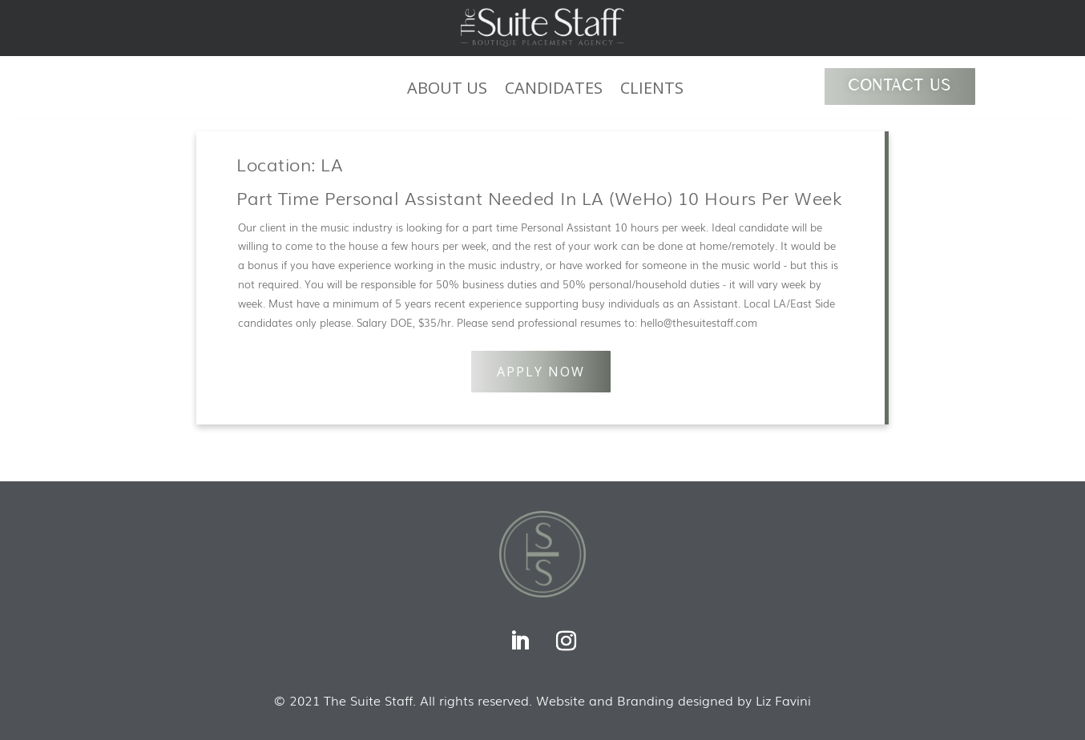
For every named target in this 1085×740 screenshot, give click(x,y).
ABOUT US (447, 90)
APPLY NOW (541, 371)
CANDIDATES (554, 90)
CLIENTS (652, 90)
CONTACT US (900, 86)
